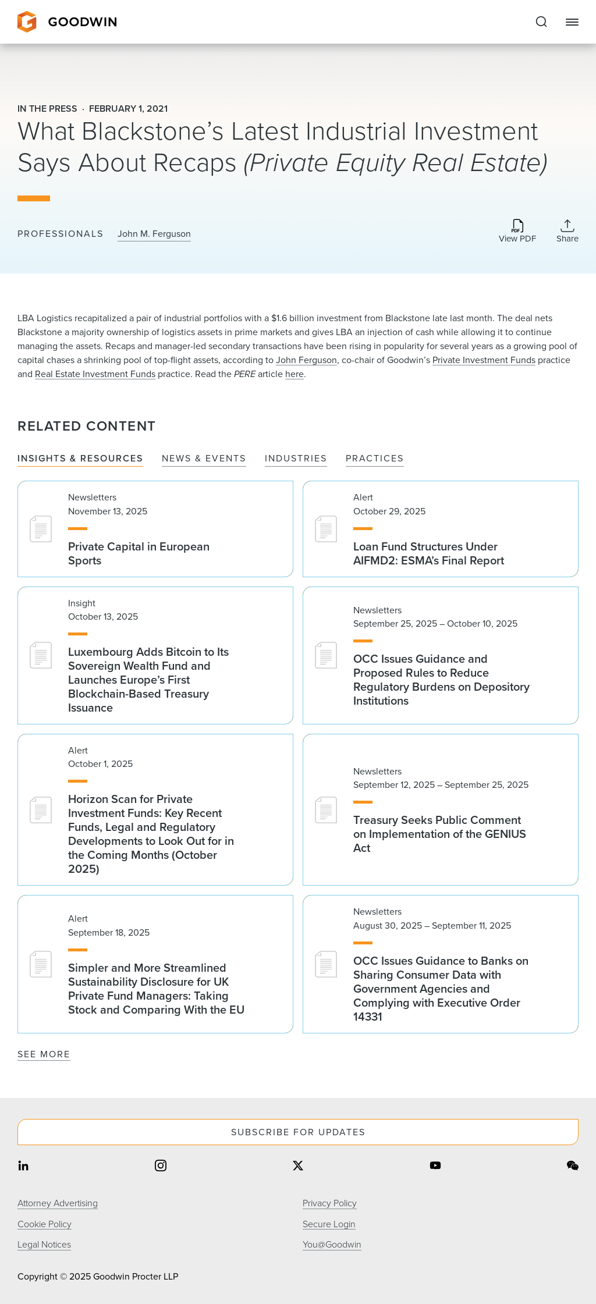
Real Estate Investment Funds (95, 374)
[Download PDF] (517, 232)
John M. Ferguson (154, 234)
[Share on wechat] (573, 1167)
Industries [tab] (296, 459)
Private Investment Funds (483, 360)
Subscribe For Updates (298, 1132)
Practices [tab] (375, 459)
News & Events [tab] (204, 459)
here (294, 374)
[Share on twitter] (298, 1167)
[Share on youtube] (435, 1167)
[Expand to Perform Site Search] (541, 22)
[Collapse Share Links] (567, 231)
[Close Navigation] (572, 22)
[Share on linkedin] (23, 1167)
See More (43, 1054)
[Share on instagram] (160, 1167)
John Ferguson (306, 360)
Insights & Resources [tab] (80, 459)
